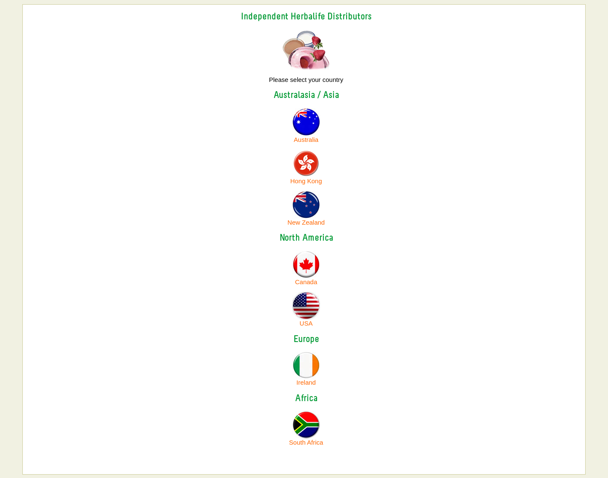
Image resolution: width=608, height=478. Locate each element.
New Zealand (306, 222)
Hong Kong (306, 181)
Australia (306, 136)
